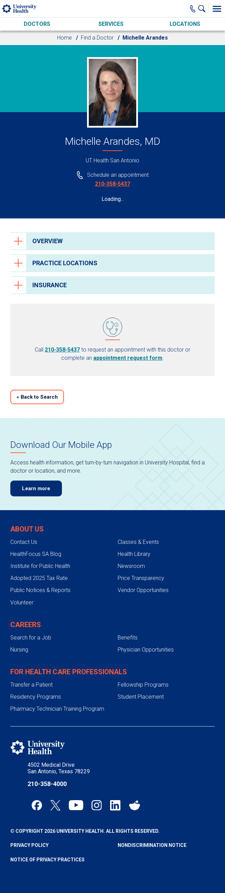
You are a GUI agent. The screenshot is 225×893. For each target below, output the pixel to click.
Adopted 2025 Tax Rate (39, 578)
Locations (185, 24)
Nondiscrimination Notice (152, 845)
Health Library (134, 554)
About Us (27, 529)
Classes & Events (138, 542)
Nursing (19, 649)
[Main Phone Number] (193, 8)
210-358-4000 (47, 783)
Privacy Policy (29, 845)
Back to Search (37, 397)
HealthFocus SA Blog (35, 554)
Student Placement (141, 696)
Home (64, 37)
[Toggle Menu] (217, 8)
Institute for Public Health (40, 566)
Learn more (36, 488)
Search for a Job (30, 637)
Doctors (37, 24)
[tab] (112, 241)
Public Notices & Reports (40, 590)
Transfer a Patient (31, 684)
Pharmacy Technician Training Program (57, 709)
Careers (25, 625)
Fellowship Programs (143, 684)
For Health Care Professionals (68, 672)
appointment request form (127, 358)
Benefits (128, 637)
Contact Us (23, 542)
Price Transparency (141, 578)
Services (111, 24)
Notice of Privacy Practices (47, 859)
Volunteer (21, 602)
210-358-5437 (112, 184)
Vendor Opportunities (143, 590)
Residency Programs (35, 696)
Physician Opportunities (146, 649)
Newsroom (131, 566)
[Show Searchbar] (203, 8)
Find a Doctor (97, 37)
